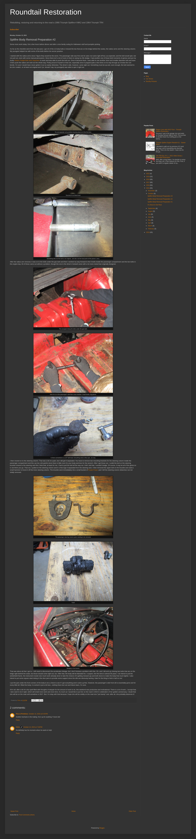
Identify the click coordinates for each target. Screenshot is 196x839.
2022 (148, 173)
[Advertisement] (73, 790)
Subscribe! (14, 29)
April (149, 223)
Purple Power (93, 470)
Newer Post (14, 811)
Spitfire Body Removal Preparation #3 (160, 196)
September (152, 208)
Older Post (132, 811)
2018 (148, 179)
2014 (148, 232)
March (150, 226)
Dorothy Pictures (151, 81)
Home (74, 811)
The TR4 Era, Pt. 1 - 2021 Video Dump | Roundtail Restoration (169, 156)
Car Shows (149, 79)
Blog (147, 76)
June (150, 217)
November (151, 191)
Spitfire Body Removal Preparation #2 (160, 199)
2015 (148, 188)
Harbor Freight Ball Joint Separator (27, 60)
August (150, 211)
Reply (18, 720)
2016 (148, 185)
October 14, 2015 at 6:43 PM (38, 714)
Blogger (101, 828)
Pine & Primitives (22, 714)
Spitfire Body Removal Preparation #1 (160, 202)
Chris (18, 727)
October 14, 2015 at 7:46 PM (32, 727)
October (151, 193)
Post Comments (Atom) (26, 815)
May (149, 220)
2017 (148, 182)
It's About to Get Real (155, 205)
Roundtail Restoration (46, 12)
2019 (148, 176)
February (151, 229)
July (149, 214)
